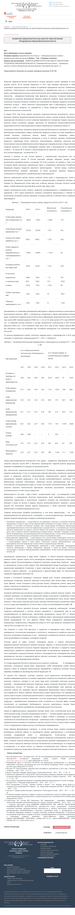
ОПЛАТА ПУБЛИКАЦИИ (19, 849)
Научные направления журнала (49, 854)
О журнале (43, 844)
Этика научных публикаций (48, 846)
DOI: (50, 6)
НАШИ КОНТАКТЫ (9, 876)
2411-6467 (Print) (57, 2)
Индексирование (45, 848)
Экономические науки (11, 34)
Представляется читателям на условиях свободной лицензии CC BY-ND (30, 71)
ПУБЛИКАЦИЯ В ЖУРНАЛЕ (45, 857)
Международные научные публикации (18, 871)
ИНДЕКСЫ (18, 853)
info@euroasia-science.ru (14, 884)
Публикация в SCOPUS (11, 17)
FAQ (8, 874)
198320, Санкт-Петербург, (14, 878)
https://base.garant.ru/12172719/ (17, 761)
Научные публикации (46, 852)
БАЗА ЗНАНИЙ (8, 865)
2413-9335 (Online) (58, 4)
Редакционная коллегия (47, 856)
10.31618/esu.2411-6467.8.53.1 (61, 6)
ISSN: (50, 2)
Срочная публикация (26, 17)
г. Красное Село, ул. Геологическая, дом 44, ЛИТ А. (20, 881)
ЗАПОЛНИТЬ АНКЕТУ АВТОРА (18, 851)
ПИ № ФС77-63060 (31, 9)
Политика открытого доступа (49, 850)
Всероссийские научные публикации (18, 873)
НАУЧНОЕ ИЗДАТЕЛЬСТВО (45, 842)
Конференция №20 (61, 833)
